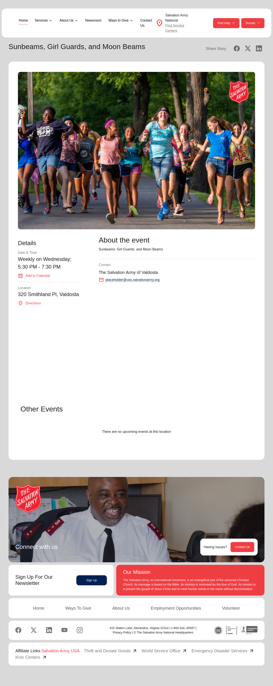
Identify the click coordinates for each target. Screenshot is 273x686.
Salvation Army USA (60, 650)
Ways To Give (78, 608)
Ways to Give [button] (118, 20)
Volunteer (231, 608)
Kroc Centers (31, 657)
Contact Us (146, 23)
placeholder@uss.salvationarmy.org (133, 280)
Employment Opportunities (176, 608)
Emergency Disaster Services (223, 650)
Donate (253, 23)
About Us (121, 608)
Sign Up (91, 580)
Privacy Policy (122, 632)
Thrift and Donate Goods (110, 650)
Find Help (226, 23)
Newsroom (93, 20)
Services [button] (41, 20)
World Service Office (164, 650)
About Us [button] (67, 20)
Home (23, 20)
